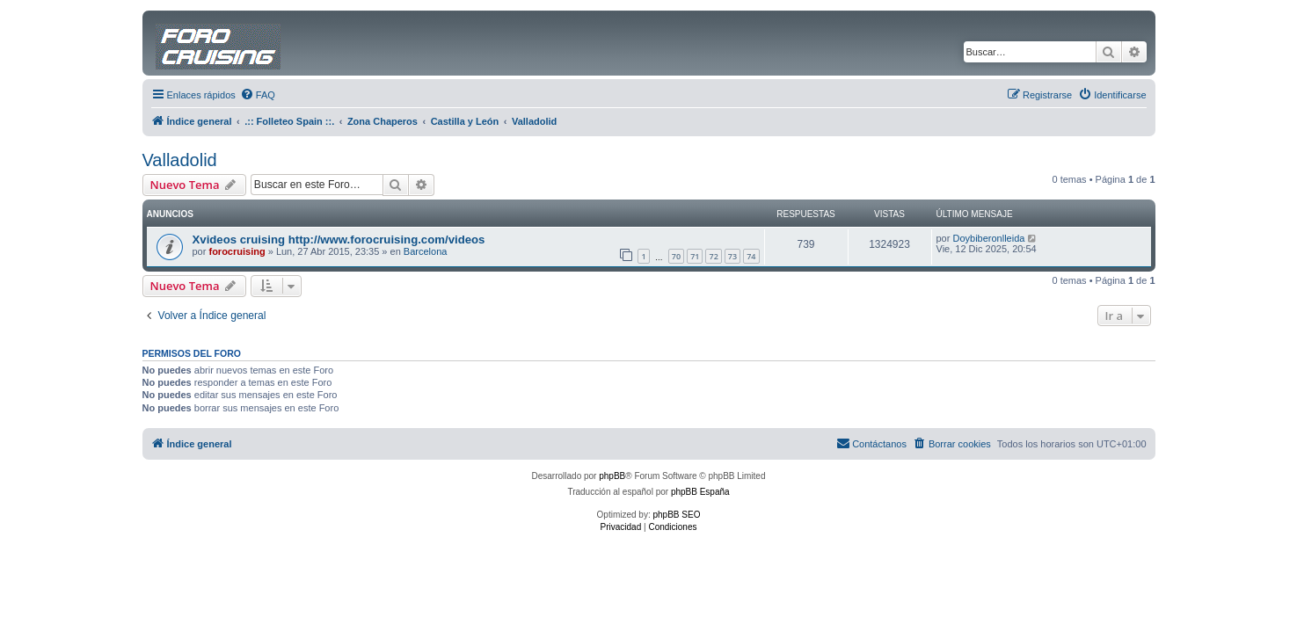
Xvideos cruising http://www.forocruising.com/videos (339, 239)
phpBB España (700, 492)
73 (732, 256)
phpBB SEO (677, 514)
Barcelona (426, 251)
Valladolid (179, 160)
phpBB (612, 476)
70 (676, 256)
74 (751, 256)
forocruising (236, 251)
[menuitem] (257, 94)
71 (694, 256)
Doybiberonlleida (988, 238)
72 (713, 256)
